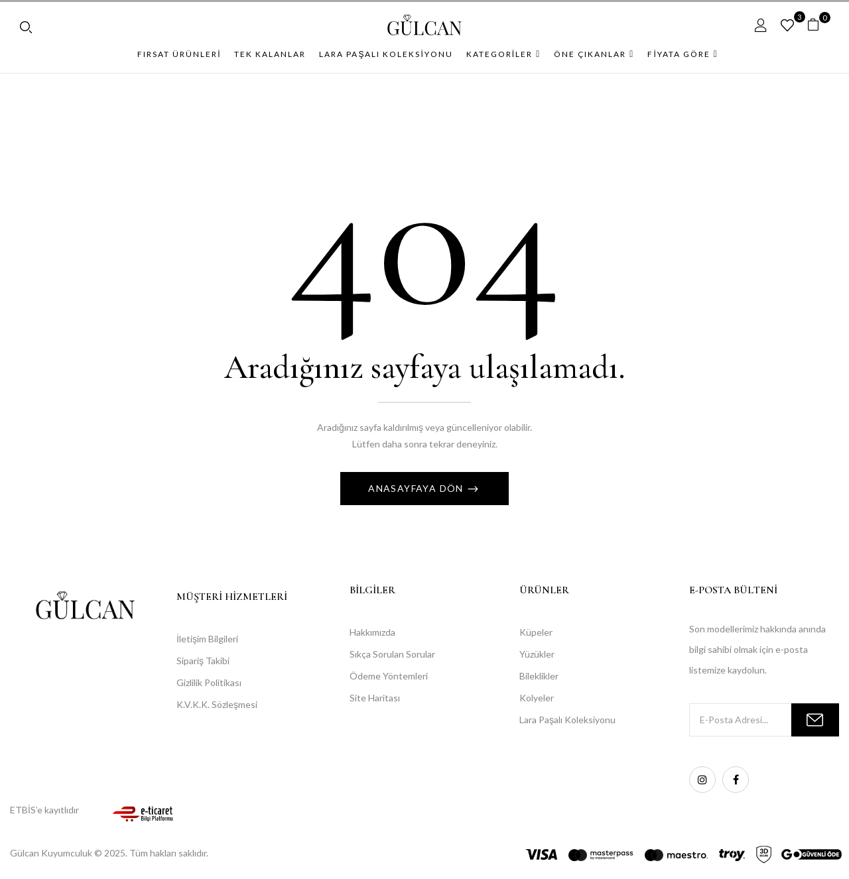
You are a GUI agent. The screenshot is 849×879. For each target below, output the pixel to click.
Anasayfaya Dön (417, 488)
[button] (818, 25)
